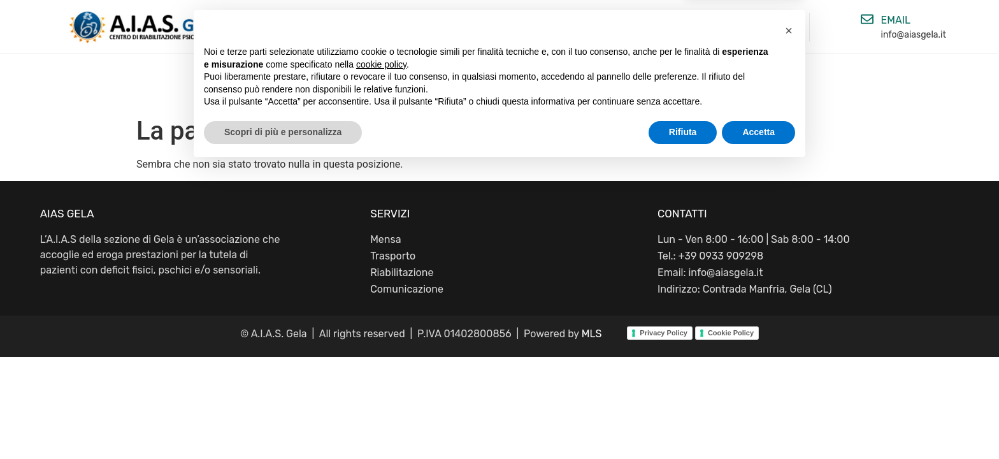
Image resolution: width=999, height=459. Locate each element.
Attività (497, 84)
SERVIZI (390, 213)
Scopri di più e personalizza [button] (282, 424)
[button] (789, 322)
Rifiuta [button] (683, 424)
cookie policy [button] (381, 356)
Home (326, 84)
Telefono (712, 20)
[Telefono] (673, 19)
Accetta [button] (758, 424)
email (896, 20)
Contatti (662, 84)
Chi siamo (408, 84)
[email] (867, 19)
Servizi (578, 84)
